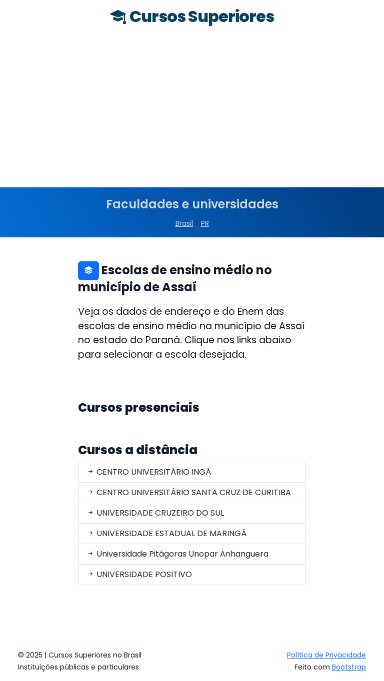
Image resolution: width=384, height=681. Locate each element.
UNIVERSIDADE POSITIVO (139, 574)
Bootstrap (349, 667)
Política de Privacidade (326, 655)
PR (205, 223)
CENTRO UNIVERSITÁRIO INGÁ (148, 472)
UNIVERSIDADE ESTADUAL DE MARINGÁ (166, 533)
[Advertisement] (192, 112)
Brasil (184, 223)
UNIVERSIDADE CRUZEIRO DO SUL (155, 513)
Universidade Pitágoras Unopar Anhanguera (177, 554)
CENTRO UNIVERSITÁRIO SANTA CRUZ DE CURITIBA (188, 492)
